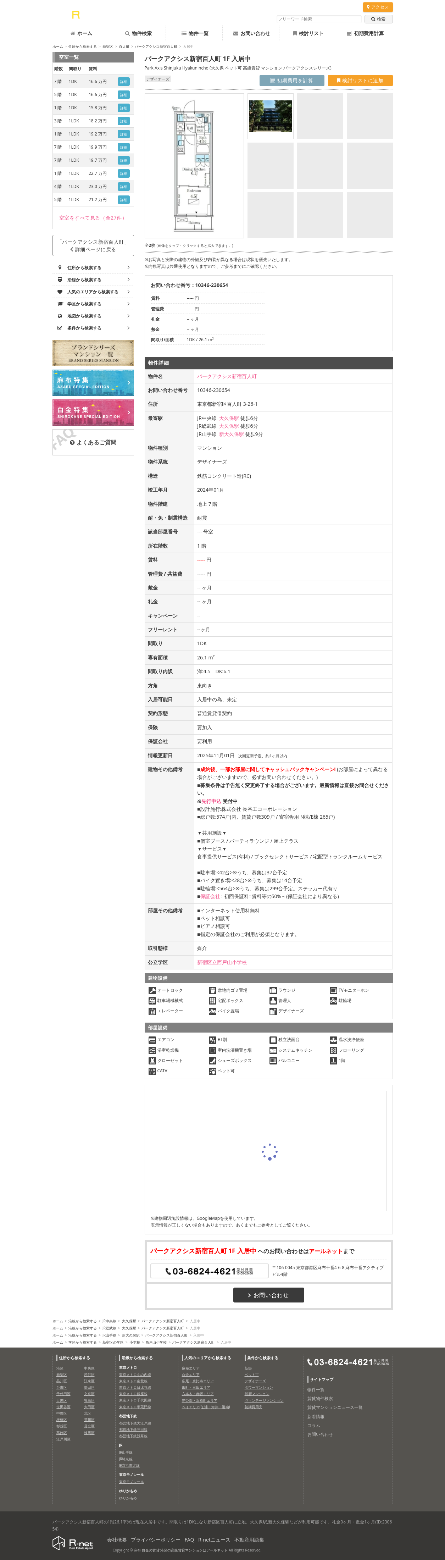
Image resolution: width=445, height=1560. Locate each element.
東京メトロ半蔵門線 (135, 1406)
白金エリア (191, 1374)
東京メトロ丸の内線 (135, 1374)
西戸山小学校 (156, 1342)
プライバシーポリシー (155, 1539)
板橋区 (61, 1419)
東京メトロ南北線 (133, 1380)
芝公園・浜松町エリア (199, 1400)
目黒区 (61, 1400)
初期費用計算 (365, 33)
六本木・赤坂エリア (198, 1393)
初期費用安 (253, 1406)
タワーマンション (259, 1387)
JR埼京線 (126, 1458)
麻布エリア (191, 1368)
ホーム (81, 33)
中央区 (89, 1368)
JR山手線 (109, 1335)
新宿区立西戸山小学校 (222, 962)
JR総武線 (109, 1328)
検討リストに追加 (360, 80)
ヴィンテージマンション (264, 1400)
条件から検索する (262, 1357)
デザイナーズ (255, 1380)
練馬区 (89, 1432)
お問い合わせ (251, 33)
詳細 (124, 81)
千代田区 (63, 1393)
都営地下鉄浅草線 (133, 1435)
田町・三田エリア (196, 1387)
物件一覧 (195, 33)
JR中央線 (109, 1320)
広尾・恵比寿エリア (198, 1380)
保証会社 (210, 896)
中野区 (61, 1413)
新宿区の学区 (113, 1342)
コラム (313, 1425)
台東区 (61, 1387)
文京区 (89, 1393)
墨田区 (89, 1387)
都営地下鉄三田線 (133, 1429)
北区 (87, 1413)
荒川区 (89, 1419)
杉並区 (61, 1425)
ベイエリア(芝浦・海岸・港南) (206, 1406)
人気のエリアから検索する (207, 1357)
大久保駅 (229, 418)
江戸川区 (63, 1439)
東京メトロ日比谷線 (135, 1387)
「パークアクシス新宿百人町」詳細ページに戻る (93, 245)
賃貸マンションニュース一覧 (335, 1407)
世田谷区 (63, 1406)
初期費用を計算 (292, 80)
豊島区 (89, 1400)
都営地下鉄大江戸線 (135, 1423)
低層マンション (257, 1393)
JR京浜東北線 (129, 1465)
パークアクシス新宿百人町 (156, 46)
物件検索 (138, 33)
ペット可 (252, 1374)
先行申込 (211, 801)
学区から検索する (82, 1342)
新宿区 (107, 46)
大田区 (89, 1406)
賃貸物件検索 (320, 1398)
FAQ (189, 1539)
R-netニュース (214, 1539)
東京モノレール (131, 1481)
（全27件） (93, 217)
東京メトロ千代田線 (135, 1400)
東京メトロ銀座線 (133, 1393)
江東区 (89, 1380)
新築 (248, 1368)
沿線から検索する (82, 1320)
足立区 (89, 1425)
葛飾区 (61, 1432)
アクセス (378, 7)
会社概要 (117, 1539)
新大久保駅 (231, 434)
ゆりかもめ (128, 1497)
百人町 (124, 46)
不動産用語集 (249, 1539)
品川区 (61, 1380)
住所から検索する (82, 46)
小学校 (134, 1342)
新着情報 (315, 1417)
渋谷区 (89, 1374)
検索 (378, 19)
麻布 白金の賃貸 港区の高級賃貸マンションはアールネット (181, 1550)
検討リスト (308, 33)
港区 (59, 1368)
